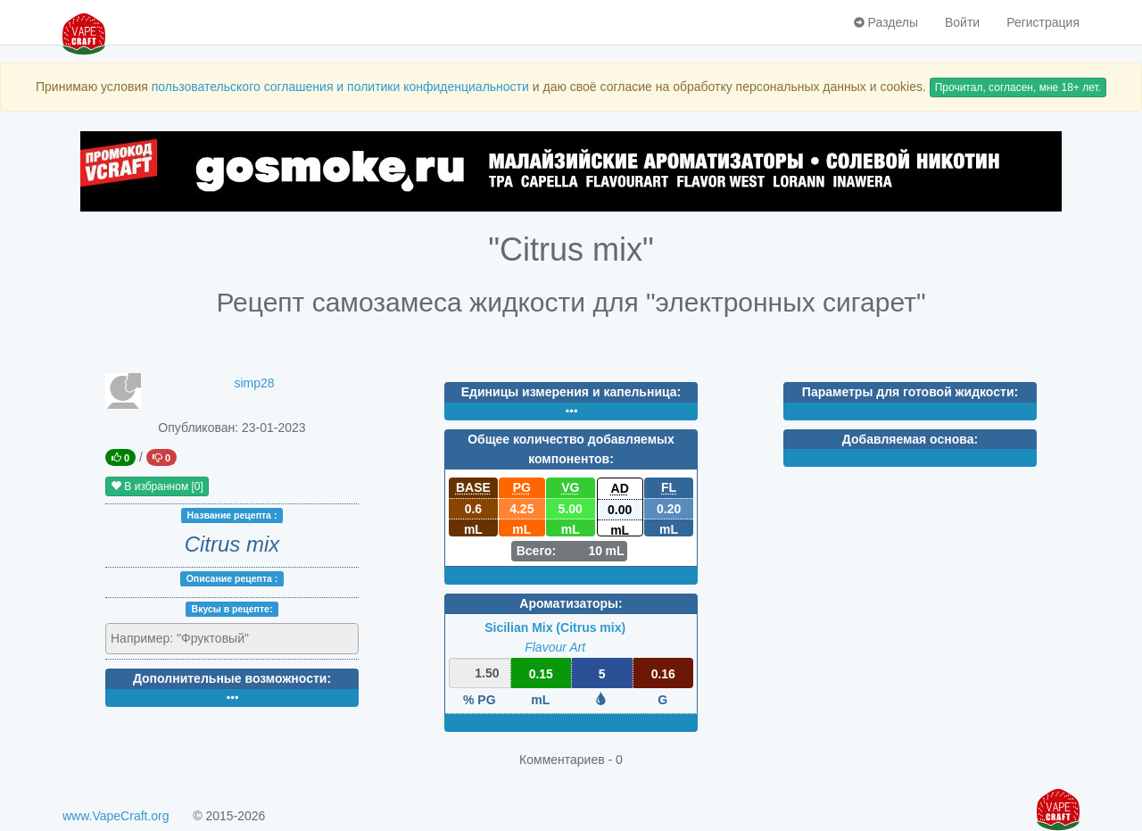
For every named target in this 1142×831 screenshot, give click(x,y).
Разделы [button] (886, 22)
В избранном (157, 486)
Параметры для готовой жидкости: (910, 392)
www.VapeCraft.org (116, 816)
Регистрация (1043, 22)
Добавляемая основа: (910, 439)
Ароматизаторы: (570, 603)
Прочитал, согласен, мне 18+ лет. (1018, 87)
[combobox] (232, 639)
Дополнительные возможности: (232, 678)
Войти (962, 22)
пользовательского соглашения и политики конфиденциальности (340, 86)
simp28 (254, 383)
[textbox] (189, 638)
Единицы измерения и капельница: (571, 392)
